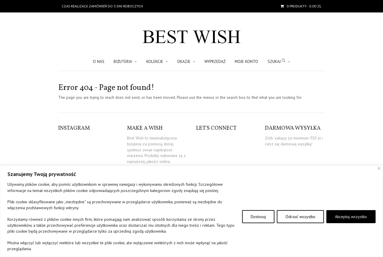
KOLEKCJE (154, 61)
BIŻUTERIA (123, 61)
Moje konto (246, 61)
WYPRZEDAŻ (214, 61)
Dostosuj (258, 216)
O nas (98, 61)
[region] (191, 211)
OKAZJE (183, 61)
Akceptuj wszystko (351, 216)
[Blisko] (379, 168)
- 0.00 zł (303, 6)
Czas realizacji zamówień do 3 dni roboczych (102, 6)
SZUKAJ (276, 61)
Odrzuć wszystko (300, 216)
